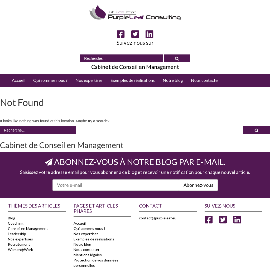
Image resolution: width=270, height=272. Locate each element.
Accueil (18, 80)
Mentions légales (88, 255)
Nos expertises (89, 80)
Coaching (15, 223)
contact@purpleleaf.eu (157, 218)
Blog (11, 218)
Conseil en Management (28, 228)
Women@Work (20, 249)
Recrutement (19, 244)
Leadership (17, 233)
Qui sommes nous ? (50, 80)
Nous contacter (205, 80)
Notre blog (173, 80)
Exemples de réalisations (132, 80)
